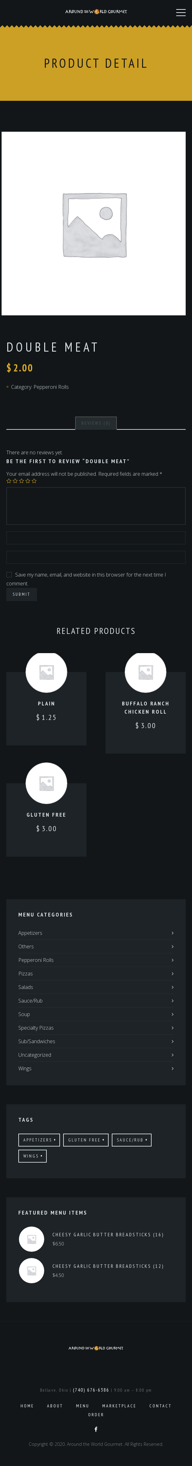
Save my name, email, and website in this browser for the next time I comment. (86, 579)
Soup (24, 1014)
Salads (25, 987)
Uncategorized (34, 1054)
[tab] (96, 423)
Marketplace (119, 1406)
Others (26, 946)
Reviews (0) (96, 423)
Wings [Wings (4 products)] (31, 1156)
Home (27, 1406)
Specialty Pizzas (36, 1027)
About (55, 1406)
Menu (82, 1406)
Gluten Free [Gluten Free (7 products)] (84, 1140)
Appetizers (30, 932)
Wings (25, 1068)
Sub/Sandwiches (36, 1041)
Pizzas (25, 973)
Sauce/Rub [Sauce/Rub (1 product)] (130, 1140)
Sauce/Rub (30, 1000)
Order (96, 1414)
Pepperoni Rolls (51, 386)
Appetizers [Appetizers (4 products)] (37, 1140)
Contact (160, 1406)
